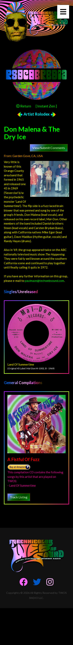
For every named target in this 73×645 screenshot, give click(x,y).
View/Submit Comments (48, 148)
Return (23, 106)
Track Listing (18, 497)
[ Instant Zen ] (46, 106)
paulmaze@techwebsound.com (44, 280)
